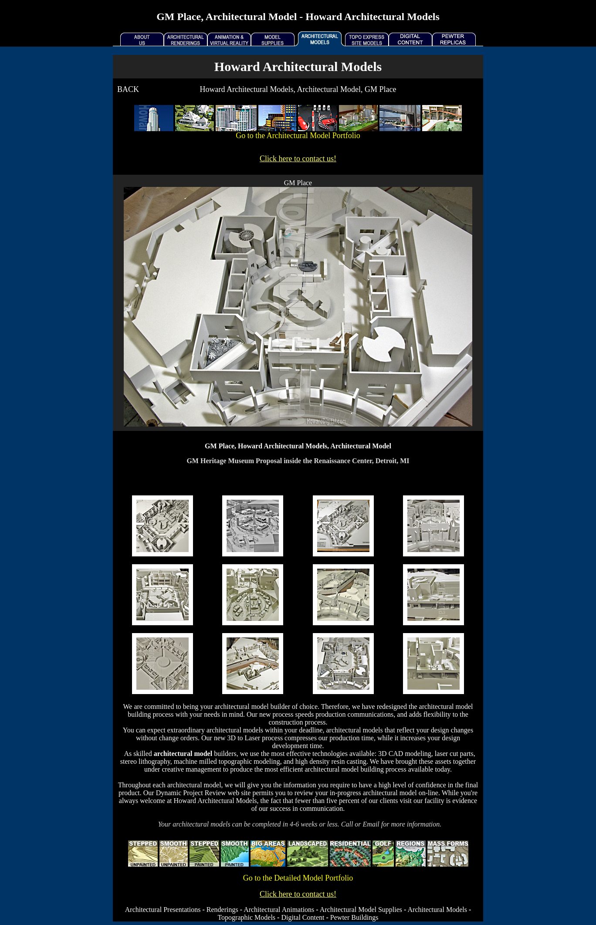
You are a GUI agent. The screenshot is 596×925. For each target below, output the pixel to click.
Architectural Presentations (163, 909)
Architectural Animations (279, 909)
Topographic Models (246, 917)
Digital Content (302, 917)
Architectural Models (437, 909)
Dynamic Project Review (191, 792)
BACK (128, 89)
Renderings (222, 909)
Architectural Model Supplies (361, 909)
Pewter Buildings (354, 917)
